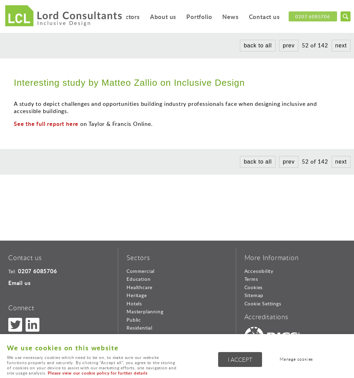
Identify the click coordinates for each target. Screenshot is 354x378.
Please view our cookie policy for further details (97, 373)
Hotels (134, 303)
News (230, 17)
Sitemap (254, 295)
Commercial (141, 271)
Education (138, 279)
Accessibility (258, 271)
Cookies (253, 287)
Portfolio (198, 17)
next (341, 45)
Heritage (137, 295)
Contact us (264, 17)
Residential (139, 327)
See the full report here (46, 124)
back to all (258, 45)
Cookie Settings (262, 303)
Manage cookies (297, 359)
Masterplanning (145, 311)
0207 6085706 (312, 16)
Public (134, 319)
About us (162, 17)
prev (289, 45)
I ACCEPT (240, 360)
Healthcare (139, 287)
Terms (251, 279)
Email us (19, 283)
